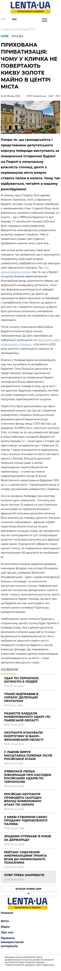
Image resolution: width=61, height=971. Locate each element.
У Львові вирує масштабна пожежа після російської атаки (28, 755)
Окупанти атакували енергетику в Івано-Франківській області (24, 736)
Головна (6, 29)
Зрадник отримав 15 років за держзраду (27, 838)
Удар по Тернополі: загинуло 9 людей (21, 680)
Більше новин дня (28, 888)
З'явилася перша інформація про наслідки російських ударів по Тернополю (27, 777)
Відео (5, 927)
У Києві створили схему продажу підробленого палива (25, 820)
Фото (5, 921)
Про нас (7, 932)
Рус (14, 19)
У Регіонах (21, 29)
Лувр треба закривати (24, 875)
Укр (3, 19)
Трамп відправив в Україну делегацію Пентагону (21, 697)
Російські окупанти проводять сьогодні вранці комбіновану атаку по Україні (23, 799)
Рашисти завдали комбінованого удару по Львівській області (27, 717)
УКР (50, 96)
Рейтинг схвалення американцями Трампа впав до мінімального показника (25, 858)
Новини (7, 913)
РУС (57, 96)
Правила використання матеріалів (12, 942)
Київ (33, 29)
